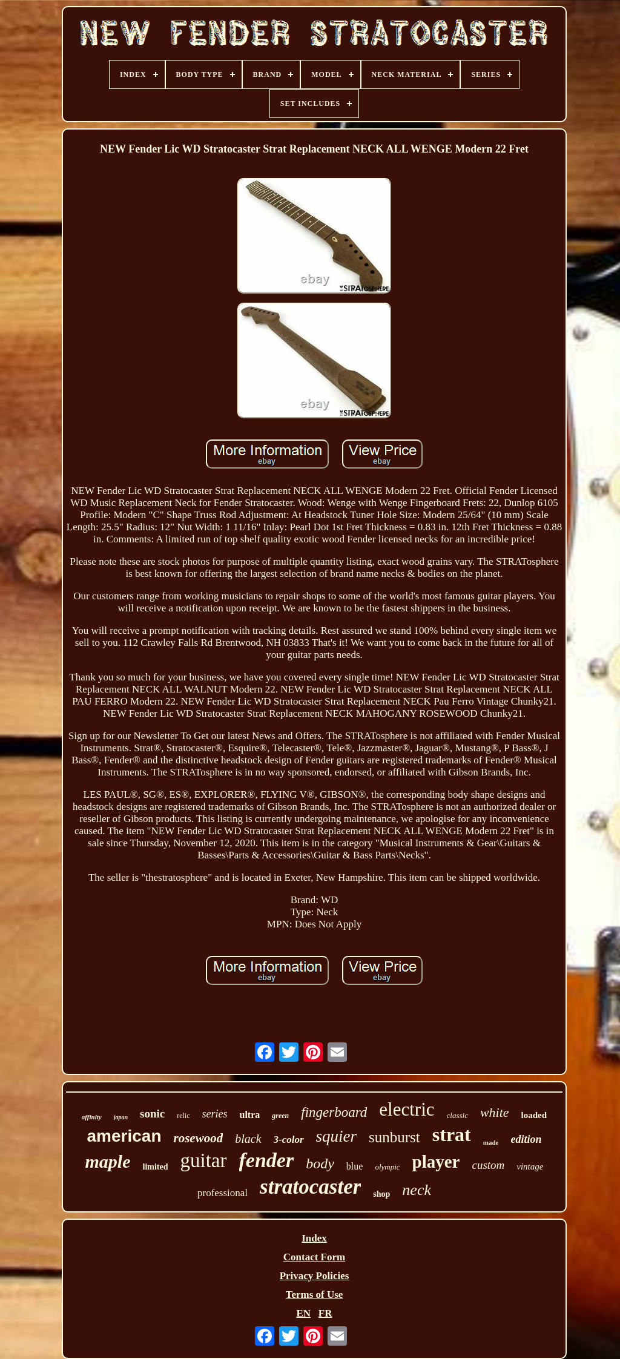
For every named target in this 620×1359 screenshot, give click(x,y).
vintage (529, 1166)
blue (354, 1166)
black (248, 1138)
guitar (203, 1160)
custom (488, 1165)
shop (381, 1194)
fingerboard (334, 1112)
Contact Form (314, 1257)
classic (457, 1115)
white (494, 1112)
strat (451, 1134)
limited (155, 1166)
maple (108, 1161)
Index (314, 1238)
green (280, 1115)
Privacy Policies (314, 1276)
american (124, 1136)
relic (183, 1115)
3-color (289, 1139)
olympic (387, 1166)
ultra (250, 1115)
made (491, 1142)
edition (525, 1139)
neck (416, 1190)
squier (336, 1136)
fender (266, 1160)
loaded (534, 1115)
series (215, 1114)
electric (406, 1109)
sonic (152, 1113)
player (436, 1161)
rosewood (198, 1138)
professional (222, 1193)
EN (303, 1313)
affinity (92, 1116)
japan (121, 1117)
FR (325, 1313)
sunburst (394, 1137)
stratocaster (310, 1187)
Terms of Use (314, 1294)
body (320, 1163)
